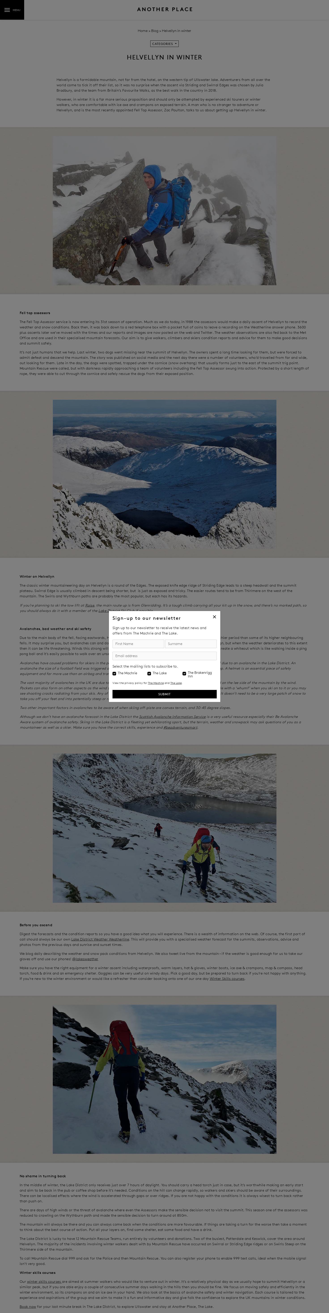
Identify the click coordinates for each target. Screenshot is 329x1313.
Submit (164, 694)
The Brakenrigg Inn (200, 674)
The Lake (160, 673)
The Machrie (127, 673)
